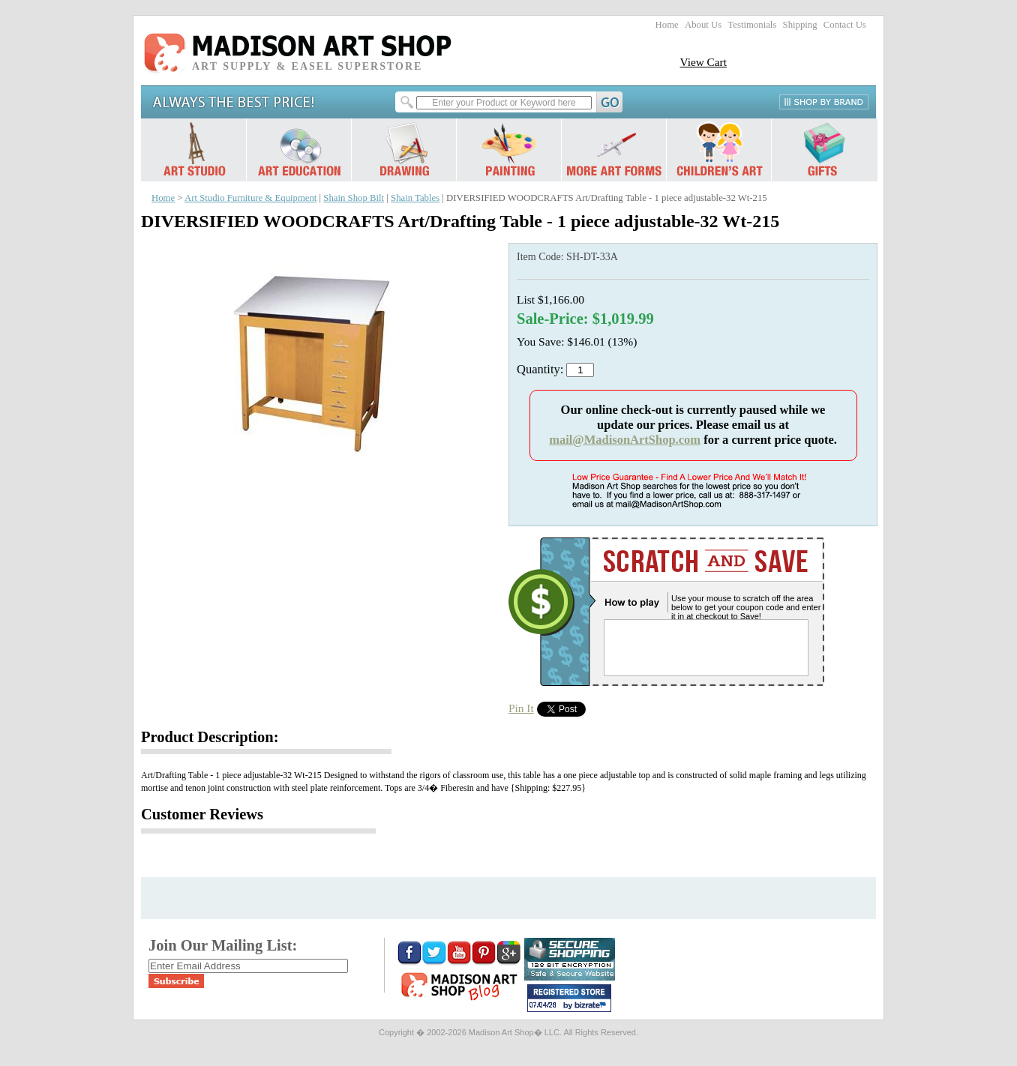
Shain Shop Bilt (353, 198)
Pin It (521, 708)
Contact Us (845, 24)
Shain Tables (415, 198)
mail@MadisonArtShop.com (624, 440)
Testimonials (752, 24)
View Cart (703, 61)
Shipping (800, 24)
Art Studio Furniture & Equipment (250, 198)
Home (667, 24)
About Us (703, 24)
